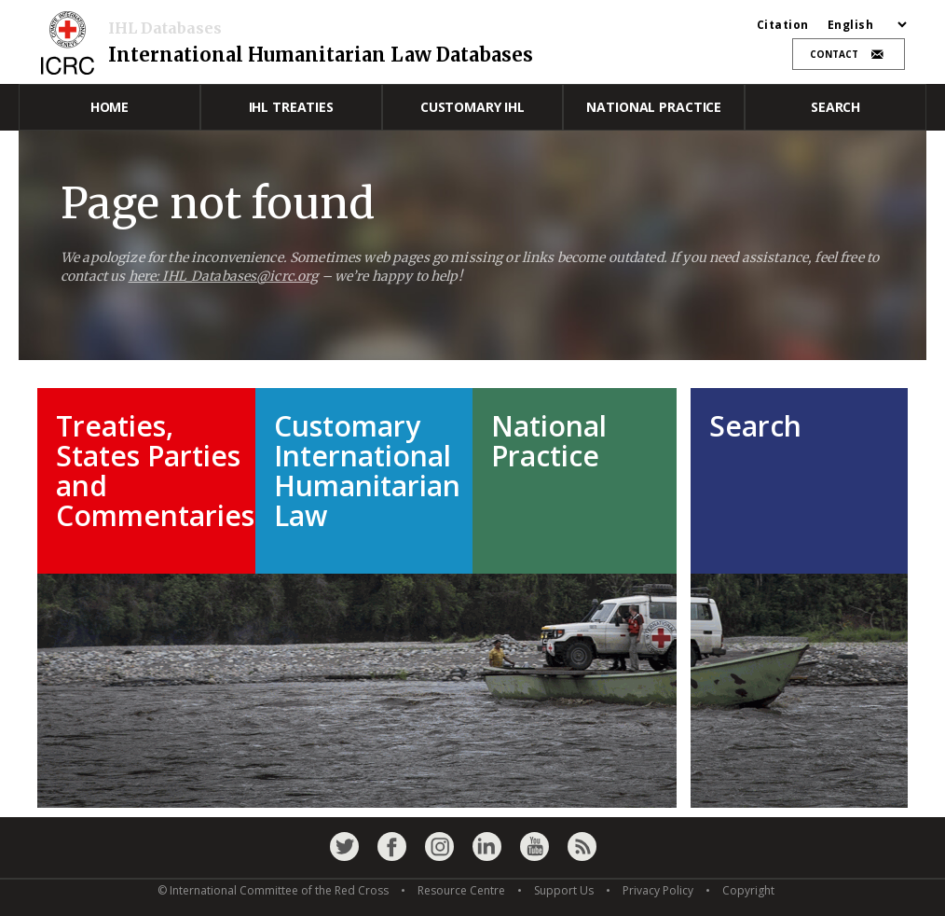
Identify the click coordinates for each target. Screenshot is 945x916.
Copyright (748, 890)
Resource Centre (461, 890)
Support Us (564, 890)
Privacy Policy (658, 890)
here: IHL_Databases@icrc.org (224, 276)
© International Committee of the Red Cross (273, 890)
